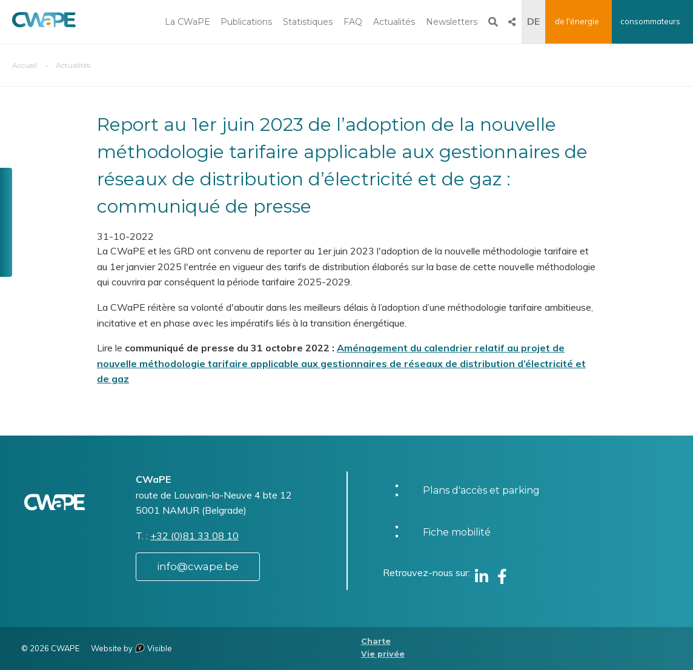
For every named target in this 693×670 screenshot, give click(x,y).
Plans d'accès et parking (481, 490)
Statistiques (308, 21)
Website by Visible (131, 648)
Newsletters (451, 21)
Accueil (24, 65)
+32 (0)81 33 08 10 (194, 535)
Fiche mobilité (457, 532)
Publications (246, 21)
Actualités (394, 21)
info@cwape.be (198, 566)
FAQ (352, 21)
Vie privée (383, 653)
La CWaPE (187, 21)
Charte (376, 641)
